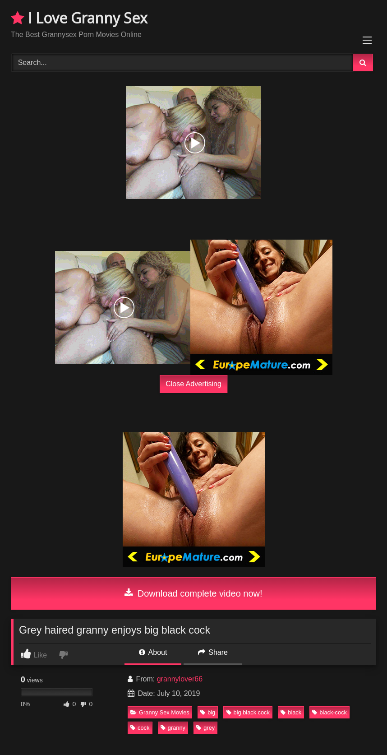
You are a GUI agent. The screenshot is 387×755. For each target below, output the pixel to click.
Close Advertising (193, 384)
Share (213, 652)
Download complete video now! (193, 593)
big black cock (248, 712)
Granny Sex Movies (159, 712)
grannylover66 (180, 679)
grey (205, 727)
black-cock (329, 712)
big (207, 712)
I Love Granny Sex (79, 18)
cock (139, 727)
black (291, 712)
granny (173, 727)
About (153, 652)
